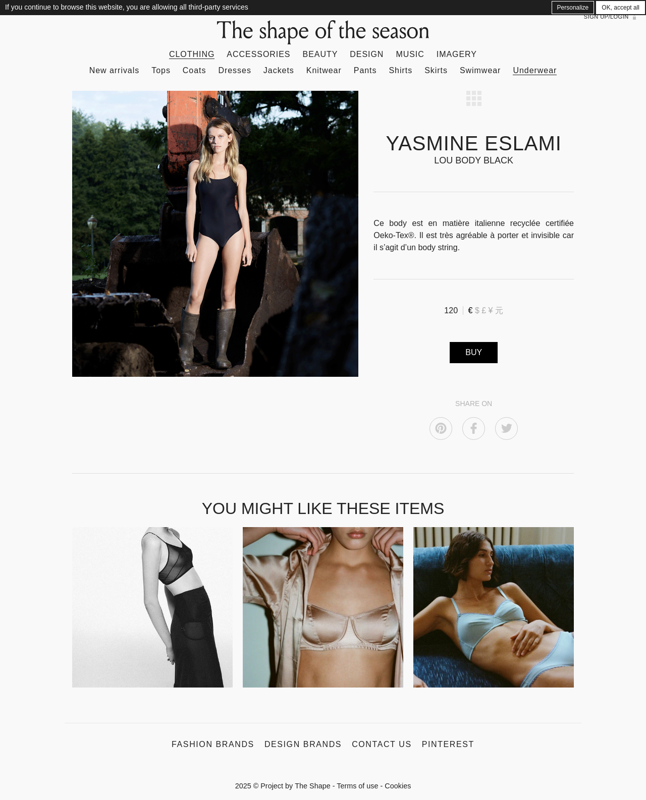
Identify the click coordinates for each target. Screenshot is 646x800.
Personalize (573, 7)
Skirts (436, 70)
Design (367, 54)
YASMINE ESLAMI (473, 143)
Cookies (398, 786)
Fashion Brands (213, 744)
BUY (473, 352)
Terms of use (357, 786)
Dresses (234, 70)
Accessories (258, 54)
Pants (365, 70)
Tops (161, 70)
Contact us (382, 744)
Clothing (191, 54)
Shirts (400, 70)
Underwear (535, 70)
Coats (194, 70)
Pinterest (448, 744)
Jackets (278, 70)
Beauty (320, 54)
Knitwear (324, 70)
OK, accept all (620, 7)
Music (410, 54)
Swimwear (480, 70)
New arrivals (114, 70)
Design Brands (303, 744)
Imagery (457, 54)
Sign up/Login (606, 17)
